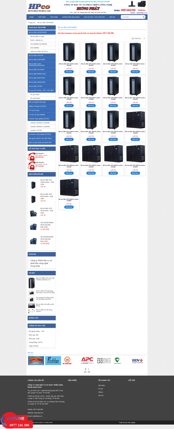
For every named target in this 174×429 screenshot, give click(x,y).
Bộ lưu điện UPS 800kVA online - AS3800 (69, 200)
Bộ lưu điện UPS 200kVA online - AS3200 (113, 132)
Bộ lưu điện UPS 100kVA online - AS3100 (135, 98)
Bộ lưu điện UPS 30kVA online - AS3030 (135, 64)
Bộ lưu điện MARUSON (37, 82)
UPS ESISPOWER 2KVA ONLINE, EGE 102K (46, 239)
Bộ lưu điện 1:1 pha (37, 36)
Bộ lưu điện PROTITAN (37, 78)
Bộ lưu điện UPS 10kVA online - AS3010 (69, 64)
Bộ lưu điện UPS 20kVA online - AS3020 (113, 64)
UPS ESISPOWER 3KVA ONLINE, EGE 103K (46, 225)
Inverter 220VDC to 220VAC (40, 126)
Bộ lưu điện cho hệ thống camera (44, 310)
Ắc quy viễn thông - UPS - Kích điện (41, 90)
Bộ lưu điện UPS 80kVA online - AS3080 (113, 98)
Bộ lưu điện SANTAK (36, 55)
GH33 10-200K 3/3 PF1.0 (39, 51)
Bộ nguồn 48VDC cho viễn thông (40, 138)
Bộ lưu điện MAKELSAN (37, 74)
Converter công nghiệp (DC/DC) (40, 134)
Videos (100, 392)
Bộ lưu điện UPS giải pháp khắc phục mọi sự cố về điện (45, 291)
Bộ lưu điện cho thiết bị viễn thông (45, 305)
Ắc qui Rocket (35, 98)
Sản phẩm (54, 17)
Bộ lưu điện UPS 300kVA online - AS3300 (69, 166)
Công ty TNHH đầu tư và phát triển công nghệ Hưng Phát (41, 263)
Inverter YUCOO (36, 130)
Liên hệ (112, 17)
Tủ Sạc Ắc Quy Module (37, 114)
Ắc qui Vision (35, 94)
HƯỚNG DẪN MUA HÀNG (71, 17)
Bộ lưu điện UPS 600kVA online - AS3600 (135, 166)
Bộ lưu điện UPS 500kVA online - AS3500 (113, 166)
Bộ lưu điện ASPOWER (45, 22)
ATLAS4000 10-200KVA (39, 44)
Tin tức (100, 389)
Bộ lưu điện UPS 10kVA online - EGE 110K (47, 182)
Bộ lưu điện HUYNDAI (36, 69)
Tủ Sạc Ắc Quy (34, 110)
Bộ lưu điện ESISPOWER (38, 32)
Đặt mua (69, 72)
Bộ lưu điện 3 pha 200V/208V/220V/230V (37, 64)
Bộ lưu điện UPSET (35, 86)
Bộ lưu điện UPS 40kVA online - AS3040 (69, 98)
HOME (31, 17)
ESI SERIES (35, 48)
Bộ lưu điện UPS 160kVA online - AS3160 (91, 132)
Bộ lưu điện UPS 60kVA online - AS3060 (91, 98)
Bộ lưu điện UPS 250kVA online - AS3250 (135, 132)
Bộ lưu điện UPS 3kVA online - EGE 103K (46, 210)
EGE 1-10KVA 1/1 (37, 40)
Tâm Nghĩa (131, 422)
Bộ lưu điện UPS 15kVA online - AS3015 (91, 64)
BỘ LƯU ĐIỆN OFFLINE (37, 102)
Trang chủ (31, 22)
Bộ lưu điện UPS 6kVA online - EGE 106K (46, 196)
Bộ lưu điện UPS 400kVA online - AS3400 (91, 166)
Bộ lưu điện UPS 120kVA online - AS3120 (69, 132)
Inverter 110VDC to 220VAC (40, 123)
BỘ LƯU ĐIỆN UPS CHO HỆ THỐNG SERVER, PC (45, 279)
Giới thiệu (42, 17)
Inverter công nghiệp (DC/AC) (39, 119)
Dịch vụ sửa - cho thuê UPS (94, 17)
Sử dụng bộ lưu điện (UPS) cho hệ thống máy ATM (45, 298)
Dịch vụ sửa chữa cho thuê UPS (40, 142)
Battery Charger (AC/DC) (37, 106)
